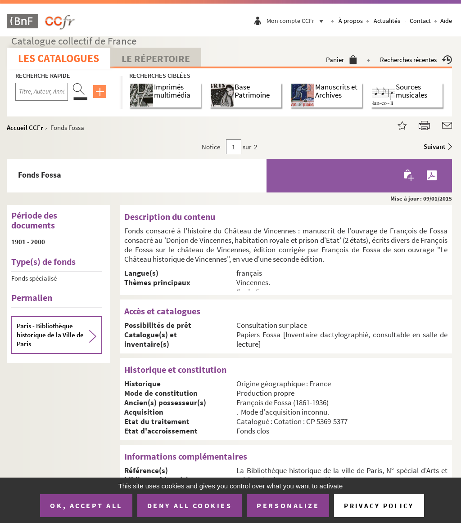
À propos (351, 21)
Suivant (434, 146)
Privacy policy (379, 505)
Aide (446, 21)
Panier (341, 59)
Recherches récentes (416, 59)
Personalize (288, 505)
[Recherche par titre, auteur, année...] (41, 92)
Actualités (387, 21)
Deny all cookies (189, 505)
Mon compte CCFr (297, 20)
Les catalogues (58, 58)
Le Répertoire (156, 58)
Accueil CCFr (25, 127)
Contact (420, 21)
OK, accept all (86, 505)
